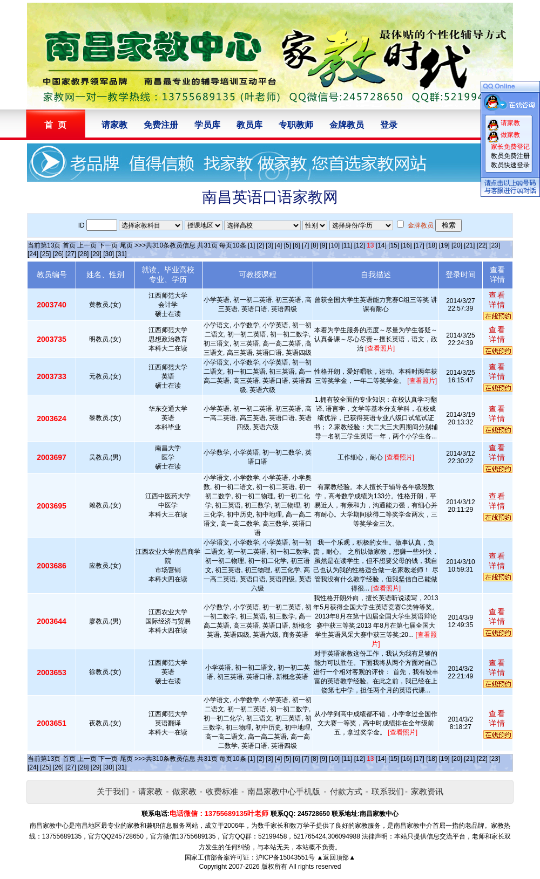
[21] (469, 245)
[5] (287, 245)
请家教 (114, 124)
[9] (323, 245)
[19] (444, 245)
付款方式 (346, 791)
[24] (33, 254)
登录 (388, 124)
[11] (346, 245)
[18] (431, 245)
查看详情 (497, 300)
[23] (494, 245)
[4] (278, 245)
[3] (269, 245)
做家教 (184, 791)
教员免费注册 (510, 156)
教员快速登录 (510, 165)
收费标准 (222, 791)
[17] (419, 245)
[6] (296, 245)
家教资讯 (427, 791)
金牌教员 (346, 124)
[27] (70, 254)
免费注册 (161, 124)
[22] (482, 245)
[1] (251, 245)
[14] (381, 245)
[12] (359, 245)
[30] (108, 254)
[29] (96, 254)
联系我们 (388, 791)
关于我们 (113, 791)
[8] (314, 245)
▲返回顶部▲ (335, 857)
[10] (334, 245)
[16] (406, 245)
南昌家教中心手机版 (283, 791)
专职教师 (296, 124)
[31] (121, 254)
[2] (260, 245)
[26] (58, 254)
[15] (393, 245)
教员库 (249, 124)
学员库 (207, 124)
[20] (456, 245)
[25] (45, 254)
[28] (83, 254)
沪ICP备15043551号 (285, 857)
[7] (305, 245)
